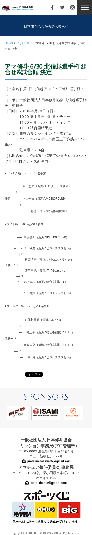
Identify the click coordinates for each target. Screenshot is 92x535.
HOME (9, 43)
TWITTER (64, 7)
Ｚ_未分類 (23, 43)
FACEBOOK (54, 7)
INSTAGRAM (74, 7)
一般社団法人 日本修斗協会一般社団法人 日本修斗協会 (20, 8)
